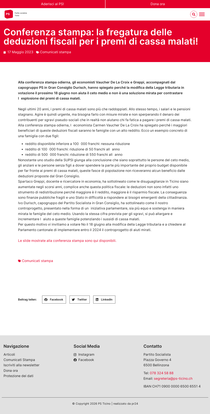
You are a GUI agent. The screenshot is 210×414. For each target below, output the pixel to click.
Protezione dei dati (18, 376)
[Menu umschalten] (202, 14)
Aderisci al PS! (52, 4)
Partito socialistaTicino (21, 14)
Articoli (9, 354)
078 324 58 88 (162, 373)
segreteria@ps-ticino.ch (173, 379)
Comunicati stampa (55, 52)
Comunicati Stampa (19, 360)
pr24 (135, 403)
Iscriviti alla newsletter (21, 365)
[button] (54, 300)
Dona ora (158, 4)
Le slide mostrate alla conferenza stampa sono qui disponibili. (68, 241)
